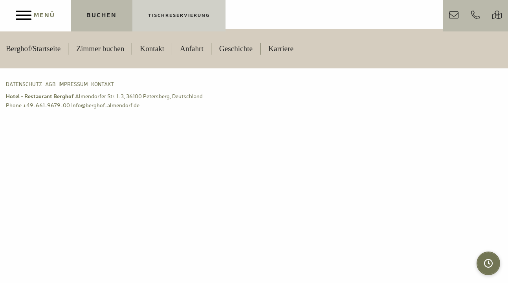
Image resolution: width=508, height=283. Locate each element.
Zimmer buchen (100, 48)
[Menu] (35, 15)
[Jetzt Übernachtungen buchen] (101, 15)
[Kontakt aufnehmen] (454, 15)
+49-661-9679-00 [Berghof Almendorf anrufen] (46, 105)
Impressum (73, 84)
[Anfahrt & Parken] (497, 15)
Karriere (280, 48)
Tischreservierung (179, 15)
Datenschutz (24, 84)
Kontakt (152, 48)
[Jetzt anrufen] (475, 15)
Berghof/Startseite (33, 48)
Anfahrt (192, 48)
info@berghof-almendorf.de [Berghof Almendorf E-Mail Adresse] (105, 105)
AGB (50, 84)
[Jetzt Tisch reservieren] (179, 15)
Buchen (101, 16)
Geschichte (236, 48)
